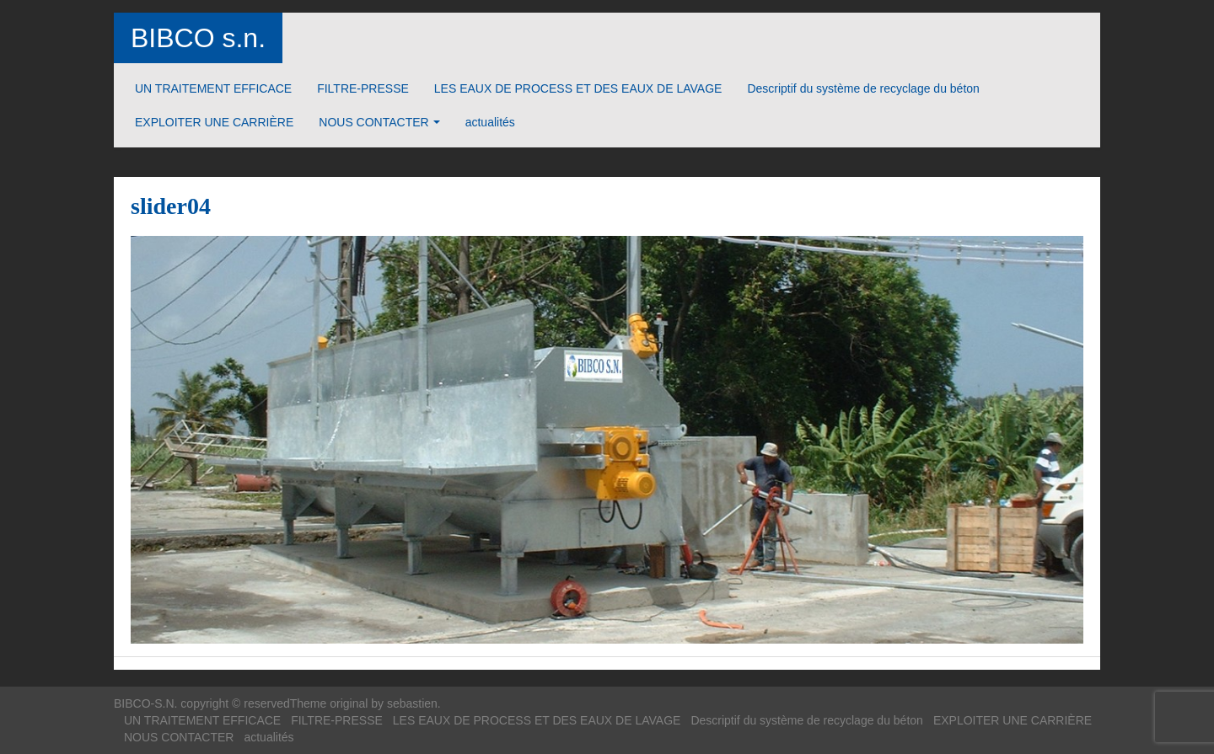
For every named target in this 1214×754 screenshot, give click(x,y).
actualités (490, 122)
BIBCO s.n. (198, 38)
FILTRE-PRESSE (363, 88)
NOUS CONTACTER (373, 122)
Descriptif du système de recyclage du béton (863, 88)
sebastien (412, 703)
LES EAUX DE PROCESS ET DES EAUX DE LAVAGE (578, 88)
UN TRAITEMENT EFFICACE (213, 88)
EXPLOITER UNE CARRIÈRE (214, 122)
